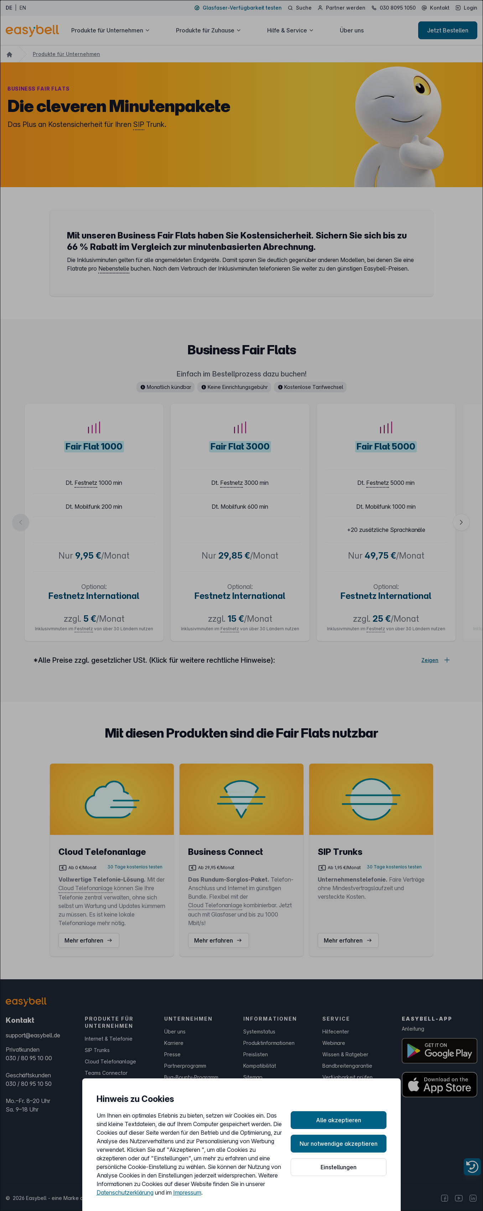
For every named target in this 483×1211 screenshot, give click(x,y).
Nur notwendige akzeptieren (339, 1143)
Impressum (187, 1192)
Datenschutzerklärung (125, 1192)
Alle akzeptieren (338, 1120)
